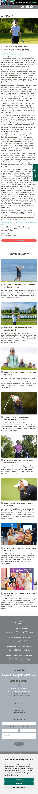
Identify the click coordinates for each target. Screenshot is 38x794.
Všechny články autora (19, 240)
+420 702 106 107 (19, 704)
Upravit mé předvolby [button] (19, 787)
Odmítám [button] (19, 783)
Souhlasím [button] (19, 780)
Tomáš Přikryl (5, 54)
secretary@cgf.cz (19, 713)
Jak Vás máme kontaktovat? (19, 727)
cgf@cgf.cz (19, 710)
